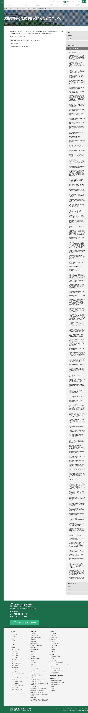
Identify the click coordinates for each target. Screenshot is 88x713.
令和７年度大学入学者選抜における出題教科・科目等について (76, 137)
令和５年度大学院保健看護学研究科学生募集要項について (76, 292)
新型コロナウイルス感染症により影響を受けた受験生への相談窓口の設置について (76, 105)
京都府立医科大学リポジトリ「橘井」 (38, 679)
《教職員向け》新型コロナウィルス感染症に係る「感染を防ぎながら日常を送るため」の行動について (76, 324)
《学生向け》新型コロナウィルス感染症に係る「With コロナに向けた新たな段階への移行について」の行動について (77, 421)
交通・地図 (77, 708)
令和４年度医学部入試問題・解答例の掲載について (76, 238)
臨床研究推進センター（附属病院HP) (38, 688)
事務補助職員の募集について (75, 266)
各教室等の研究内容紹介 (36, 658)
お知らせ (70, 35)
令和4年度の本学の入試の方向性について (77, 151)
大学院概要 (33, 633)
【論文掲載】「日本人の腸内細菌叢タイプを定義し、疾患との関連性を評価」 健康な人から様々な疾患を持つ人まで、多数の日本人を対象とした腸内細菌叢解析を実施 (77, 232)
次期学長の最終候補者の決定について (76, 469)
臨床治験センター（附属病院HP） (38, 690)
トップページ (13, 631)
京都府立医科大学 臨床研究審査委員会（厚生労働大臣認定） (39, 684)
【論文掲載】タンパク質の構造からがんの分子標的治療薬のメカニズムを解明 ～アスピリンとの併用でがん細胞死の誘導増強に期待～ (77, 276)
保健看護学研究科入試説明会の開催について (76, 263)
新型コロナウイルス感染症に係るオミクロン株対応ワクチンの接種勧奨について (76, 441)
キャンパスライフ (34, 647)
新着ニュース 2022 (73, 48)
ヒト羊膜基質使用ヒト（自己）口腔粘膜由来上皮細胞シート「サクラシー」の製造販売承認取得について (76, 161)
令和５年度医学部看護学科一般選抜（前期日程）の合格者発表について (76, 146)
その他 (13, 642)
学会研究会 (14, 640)
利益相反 (52, 658)
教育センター (34, 651)
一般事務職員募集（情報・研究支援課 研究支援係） (76, 539)
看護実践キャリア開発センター (37, 692)
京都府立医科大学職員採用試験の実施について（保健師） (76, 114)
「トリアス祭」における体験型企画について (76, 397)
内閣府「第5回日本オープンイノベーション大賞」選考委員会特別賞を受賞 (77, 519)
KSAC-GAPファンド (35, 697)
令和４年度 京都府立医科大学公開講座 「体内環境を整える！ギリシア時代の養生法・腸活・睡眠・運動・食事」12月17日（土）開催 (77, 447)
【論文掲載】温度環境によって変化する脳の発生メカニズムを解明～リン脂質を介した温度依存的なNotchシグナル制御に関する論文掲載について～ (77, 57)
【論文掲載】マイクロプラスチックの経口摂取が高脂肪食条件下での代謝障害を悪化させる (76, 524)
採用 (69, 42)
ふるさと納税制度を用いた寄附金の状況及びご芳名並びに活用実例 (20, 677)
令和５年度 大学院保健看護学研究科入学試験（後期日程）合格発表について (77, 498)
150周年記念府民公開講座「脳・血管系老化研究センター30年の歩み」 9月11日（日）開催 (77, 380)
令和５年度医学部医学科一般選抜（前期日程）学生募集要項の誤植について (76, 578)
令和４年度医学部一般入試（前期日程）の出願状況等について (76, 110)
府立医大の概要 (15, 655)
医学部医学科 (34, 641)
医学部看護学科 (34, 643)
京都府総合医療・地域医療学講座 (57, 670)
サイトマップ (70, 708)
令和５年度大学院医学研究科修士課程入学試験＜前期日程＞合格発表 (76, 385)
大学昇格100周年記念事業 (17, 681)
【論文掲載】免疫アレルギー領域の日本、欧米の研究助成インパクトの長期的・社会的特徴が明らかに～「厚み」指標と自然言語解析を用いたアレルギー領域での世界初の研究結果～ (76, 173)
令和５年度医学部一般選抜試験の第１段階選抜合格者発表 (76, 88)
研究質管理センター (35, 686)
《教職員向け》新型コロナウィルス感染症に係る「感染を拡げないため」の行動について (76, 211)
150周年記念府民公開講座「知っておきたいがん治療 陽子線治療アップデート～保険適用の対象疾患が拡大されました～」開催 (77, 354)
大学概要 (13, 647)
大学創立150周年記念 (16, 683)
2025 (69, 589)
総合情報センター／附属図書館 (56, 675)
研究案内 (32, 654)
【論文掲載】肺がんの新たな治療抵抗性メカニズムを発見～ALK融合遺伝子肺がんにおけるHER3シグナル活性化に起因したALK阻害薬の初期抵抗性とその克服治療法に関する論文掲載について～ (77, 98)
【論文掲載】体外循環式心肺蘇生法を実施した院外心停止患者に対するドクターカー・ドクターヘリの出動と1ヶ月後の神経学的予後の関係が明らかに (77, 565)
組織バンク (33, 677)
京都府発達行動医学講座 (55, 672)
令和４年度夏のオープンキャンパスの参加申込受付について (76, 349)
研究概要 (33, 656)
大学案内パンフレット (55, 637)
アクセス (52, 1)
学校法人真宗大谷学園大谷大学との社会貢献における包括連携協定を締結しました (76, 221)
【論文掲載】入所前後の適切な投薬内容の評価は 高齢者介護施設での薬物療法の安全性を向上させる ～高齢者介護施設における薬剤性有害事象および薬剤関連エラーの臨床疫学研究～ (77, 342)
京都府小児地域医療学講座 (56, 668)
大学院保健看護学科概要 (55, 684)
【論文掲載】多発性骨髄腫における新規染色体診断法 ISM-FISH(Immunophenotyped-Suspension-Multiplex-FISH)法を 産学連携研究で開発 (76, 544)
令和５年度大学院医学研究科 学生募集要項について (77, 119)
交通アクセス (14, 657)
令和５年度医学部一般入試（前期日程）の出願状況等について (76, 92)
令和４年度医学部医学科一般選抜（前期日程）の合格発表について (76, 190)
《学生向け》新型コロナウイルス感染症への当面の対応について (76, 555)
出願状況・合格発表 (55, 645)
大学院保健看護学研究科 (36, 637)
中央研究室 (33, 662)
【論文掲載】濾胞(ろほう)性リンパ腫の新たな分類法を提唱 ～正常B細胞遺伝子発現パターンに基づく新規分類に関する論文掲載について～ (77, 64)
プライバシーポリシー (60, 708)
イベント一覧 (14, 634)
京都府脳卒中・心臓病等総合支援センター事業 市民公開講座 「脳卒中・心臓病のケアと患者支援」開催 (77, 475)
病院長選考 (14, 675)
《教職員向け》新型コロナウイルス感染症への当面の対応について (76, 550)
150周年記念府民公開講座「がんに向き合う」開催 (77, 281)
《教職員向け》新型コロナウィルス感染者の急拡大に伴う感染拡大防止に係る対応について (76, 71)
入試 (69, 32)
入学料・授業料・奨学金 (55, 639)
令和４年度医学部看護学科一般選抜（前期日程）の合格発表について (76, 185)
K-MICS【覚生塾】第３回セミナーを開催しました (59, 664)
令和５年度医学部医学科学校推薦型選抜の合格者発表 (76, 514)
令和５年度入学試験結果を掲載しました (76, 559)
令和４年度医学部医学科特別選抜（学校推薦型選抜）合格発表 (76, 167)
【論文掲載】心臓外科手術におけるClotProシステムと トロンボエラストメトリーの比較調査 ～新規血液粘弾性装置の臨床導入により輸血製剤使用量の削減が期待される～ (77, 407)
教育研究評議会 (15, 667)
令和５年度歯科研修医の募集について (76, 365)
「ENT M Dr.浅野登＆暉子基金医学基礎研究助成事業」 (40, 695)
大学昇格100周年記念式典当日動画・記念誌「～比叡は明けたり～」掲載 (76, 155)
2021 (13, 644)
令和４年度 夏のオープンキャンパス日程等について (77, 270)
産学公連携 (52, 654)
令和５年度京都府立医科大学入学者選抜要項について (76, 132)
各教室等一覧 (53, 678)
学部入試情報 (53, 633)
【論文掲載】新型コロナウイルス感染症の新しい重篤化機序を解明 (76, 465)
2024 (69, 586)
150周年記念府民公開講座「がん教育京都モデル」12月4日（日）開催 (77, 431)
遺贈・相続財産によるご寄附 (17, 689)
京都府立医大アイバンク (36, 681)
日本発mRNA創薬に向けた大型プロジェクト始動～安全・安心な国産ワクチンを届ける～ (76, 205)
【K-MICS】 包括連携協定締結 (57, 662)
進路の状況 (53, 649)
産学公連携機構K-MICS (55, 656)
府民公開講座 (14, 679)
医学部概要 (33, 639)
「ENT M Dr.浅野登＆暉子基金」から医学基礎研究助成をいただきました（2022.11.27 (77, 435)
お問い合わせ (76, 1)
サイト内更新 (71, 45)
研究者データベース (35, 649)
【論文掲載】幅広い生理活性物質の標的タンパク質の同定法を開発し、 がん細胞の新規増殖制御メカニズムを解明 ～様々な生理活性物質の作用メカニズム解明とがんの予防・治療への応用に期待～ (77, 317)
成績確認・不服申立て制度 (36, 645)
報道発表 (70, 38)
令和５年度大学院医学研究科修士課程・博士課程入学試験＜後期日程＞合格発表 (76, 504)
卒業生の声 (53, 651)
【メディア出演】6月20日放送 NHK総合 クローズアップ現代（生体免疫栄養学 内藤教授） (76, 335)
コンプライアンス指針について (18, 673)
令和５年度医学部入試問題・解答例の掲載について (76, 461)
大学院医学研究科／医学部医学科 (57, 680)
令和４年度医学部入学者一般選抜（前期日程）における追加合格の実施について (76, 195)
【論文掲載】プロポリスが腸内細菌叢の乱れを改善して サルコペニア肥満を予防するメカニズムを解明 (77, 391)
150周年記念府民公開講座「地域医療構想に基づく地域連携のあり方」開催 (77, 251)
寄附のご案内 (14, 669)
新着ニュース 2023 (73, 583)
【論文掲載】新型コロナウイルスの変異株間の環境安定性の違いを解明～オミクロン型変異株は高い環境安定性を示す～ (76, 286)
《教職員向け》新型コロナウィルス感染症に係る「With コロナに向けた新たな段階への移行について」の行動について (77, 415)
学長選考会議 (14, 671)
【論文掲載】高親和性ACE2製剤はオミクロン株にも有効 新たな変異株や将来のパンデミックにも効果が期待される (77, 257)
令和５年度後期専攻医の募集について (76, 427)
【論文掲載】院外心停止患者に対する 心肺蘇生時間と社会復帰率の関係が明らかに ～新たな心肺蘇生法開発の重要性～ (77, 310)
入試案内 (52, 631)
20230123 (71, 479)
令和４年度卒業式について (75, 52)
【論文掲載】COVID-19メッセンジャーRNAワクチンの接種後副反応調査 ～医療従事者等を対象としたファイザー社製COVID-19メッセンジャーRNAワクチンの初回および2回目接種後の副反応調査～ (77, 244)
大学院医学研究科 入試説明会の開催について (77, 296)
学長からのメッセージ (16, 649)
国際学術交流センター (16, 663)
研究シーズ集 (53, 660)
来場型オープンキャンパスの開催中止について (76, 123)
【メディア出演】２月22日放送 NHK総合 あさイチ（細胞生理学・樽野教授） (76, 180)
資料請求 (52, 641)
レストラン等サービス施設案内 (18, 685)
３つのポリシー (15, 651)
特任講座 (52, 686)
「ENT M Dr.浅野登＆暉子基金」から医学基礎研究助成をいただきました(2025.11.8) (40, 700)
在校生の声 (53, 647)
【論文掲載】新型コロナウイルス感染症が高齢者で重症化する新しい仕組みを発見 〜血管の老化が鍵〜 (76, 370)
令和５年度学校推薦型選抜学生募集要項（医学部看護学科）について (76, 127)
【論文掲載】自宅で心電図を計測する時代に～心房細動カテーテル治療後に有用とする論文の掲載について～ (76, 530)
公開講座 (13, 638)
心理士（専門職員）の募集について (76, 226)
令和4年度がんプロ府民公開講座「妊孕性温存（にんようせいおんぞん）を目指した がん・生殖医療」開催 (76, 493)
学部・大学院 (33, 631)
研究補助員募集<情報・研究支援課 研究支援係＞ (77, 141)
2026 (69, 593)
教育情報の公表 (15, 665)
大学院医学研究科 (34, 635)
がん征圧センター (34, 666)
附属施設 (52, 688)
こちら (16, 36)
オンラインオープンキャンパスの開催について (76, 375)
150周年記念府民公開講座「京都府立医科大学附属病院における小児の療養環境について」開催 (77, 360)
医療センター (34, 664)
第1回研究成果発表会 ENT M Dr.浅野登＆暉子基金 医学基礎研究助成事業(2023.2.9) (77, 509)
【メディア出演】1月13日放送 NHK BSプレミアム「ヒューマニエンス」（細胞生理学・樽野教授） (77, 82)
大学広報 (13, 661)
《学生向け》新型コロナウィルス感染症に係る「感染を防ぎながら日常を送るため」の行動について (76, 330)
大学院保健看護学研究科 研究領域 (57, 682)
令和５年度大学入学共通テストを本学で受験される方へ (76, 457)
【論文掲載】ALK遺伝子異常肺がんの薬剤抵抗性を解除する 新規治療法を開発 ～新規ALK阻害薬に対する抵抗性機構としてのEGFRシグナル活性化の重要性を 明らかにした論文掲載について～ (77, 485)
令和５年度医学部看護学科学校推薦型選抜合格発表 (76, 452)
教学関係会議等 (15, 687)
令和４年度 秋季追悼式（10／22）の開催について (77, 401)
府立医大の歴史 (15, 653)
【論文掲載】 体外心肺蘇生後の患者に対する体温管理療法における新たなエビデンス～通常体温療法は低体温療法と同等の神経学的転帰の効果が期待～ (77, 572)
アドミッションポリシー (55, 643)
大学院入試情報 (54, 635)
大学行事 (13, 636)
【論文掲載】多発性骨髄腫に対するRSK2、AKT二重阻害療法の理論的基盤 (77, 200)
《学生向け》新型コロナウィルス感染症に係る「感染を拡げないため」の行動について (76, 216)
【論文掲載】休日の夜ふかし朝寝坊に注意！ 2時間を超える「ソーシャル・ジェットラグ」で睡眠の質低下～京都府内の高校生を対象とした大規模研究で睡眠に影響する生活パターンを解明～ (76, 302)
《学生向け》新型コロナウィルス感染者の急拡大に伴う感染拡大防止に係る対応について (76, 76)
